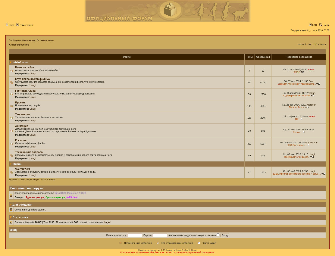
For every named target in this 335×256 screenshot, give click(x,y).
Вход (10, 25)
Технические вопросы (29, 152)
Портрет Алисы (296, 107)
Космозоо (21, 140)
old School (71, 197)
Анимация (21, 126)
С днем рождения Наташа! (297, 95)
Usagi (32, 73)
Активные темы (45, 40)
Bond (311, 81)
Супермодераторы (55, 197)
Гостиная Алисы (25, 90)
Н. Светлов (311, 142)
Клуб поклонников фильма (32, 79)
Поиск (324, 25)
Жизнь (17, 164)
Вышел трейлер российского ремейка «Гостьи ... (297, 174)
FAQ (313, 25)
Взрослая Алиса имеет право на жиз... (297, 84)
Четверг (311, 104)
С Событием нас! (296, 145)
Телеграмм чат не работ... (296, 157)
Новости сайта (24, 67)
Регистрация (24, 25)
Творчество (22, 114)
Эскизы (296, 132)
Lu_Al (107, 222)
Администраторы (35, 197)
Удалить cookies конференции (24, 179)
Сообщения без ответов (22, 40)
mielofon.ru (20, 62)
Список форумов (19, 44)
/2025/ (297, 72)
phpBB (160, 250)
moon (311, 69)
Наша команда (48, 179)
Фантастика (22, 169)
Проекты (20, 102)
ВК (296, 119)
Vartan (312, 93)
